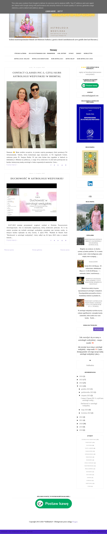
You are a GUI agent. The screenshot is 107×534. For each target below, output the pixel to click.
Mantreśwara (89, 465)
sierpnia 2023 (86, 395)
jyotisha (89, 445)
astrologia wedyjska (89, 439)
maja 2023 (85, 410)
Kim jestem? (62, 53)
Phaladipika (89, 468)
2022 (81, 417)
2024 (81, 383)
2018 (81, 430)
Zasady (79, 53)
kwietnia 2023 (86, 413)
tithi (89, 486)
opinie (71, 53)
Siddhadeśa (90, 365)
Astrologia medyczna (40, 58)
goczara (89, 474)
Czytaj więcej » (12, 165)
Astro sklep (70, 58)
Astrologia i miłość (22, 58)
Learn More (50, 11)
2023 (81, 386)
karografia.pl (101, 531)
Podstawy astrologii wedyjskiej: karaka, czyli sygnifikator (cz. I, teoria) (93, 303)
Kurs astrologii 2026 (85, 58)
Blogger (75, 522)
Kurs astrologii (57, 58)
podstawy (89, 442)
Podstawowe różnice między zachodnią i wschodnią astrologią (93, 242)
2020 (81, 424)
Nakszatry (93, 262)
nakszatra (89, 451)
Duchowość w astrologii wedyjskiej (37, 178)
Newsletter (88, 53)
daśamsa (89, 471)
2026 (81, 376)
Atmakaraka (89, 454)
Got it (60, 11)
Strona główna (20, 53)
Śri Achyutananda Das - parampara (42, 53)
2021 (81, 420)
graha (89, 477)
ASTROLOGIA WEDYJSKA (19, 531)
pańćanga (89, 483)
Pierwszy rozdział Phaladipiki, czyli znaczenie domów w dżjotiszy (93, 281)
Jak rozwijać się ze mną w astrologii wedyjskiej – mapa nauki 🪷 (90, 340)
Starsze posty (65, 250)
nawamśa (89, 460)
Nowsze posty (9, 250)
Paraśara (89, 457)
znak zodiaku (89, 463)
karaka (89, 480)
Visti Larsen (89, 448)
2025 (81, 379)
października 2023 (87, 392)
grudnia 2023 (86, 389)
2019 (81, 427)
